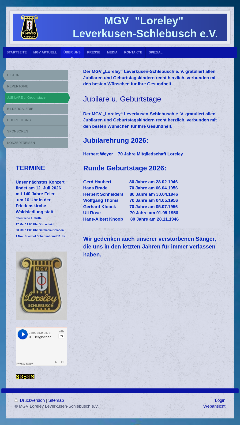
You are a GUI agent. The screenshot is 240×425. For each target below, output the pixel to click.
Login (220, 400)
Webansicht (214, 406)
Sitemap (56, 400)
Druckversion (30, 400)
